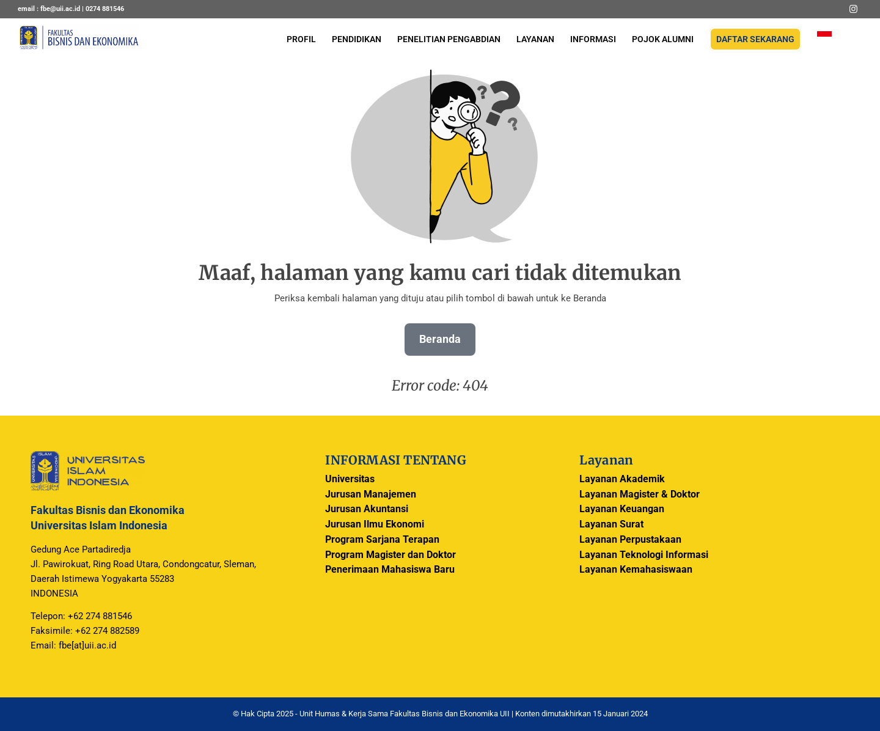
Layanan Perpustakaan (630, 539)
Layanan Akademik (622, 479)
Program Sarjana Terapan (382, 539)
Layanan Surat (611, 524)
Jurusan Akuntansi (366, 509)
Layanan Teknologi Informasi (643, 554)
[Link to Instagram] (853, 9)
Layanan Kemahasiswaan (635, 569)
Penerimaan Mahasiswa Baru (390, 569)
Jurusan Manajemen (370, 494)
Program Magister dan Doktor (390, 554)
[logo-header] (79, 45)
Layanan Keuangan (621, 509)
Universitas (350, 479)
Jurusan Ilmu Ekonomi (374, 524)
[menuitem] (301, 39)
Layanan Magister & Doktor (639, 494)
